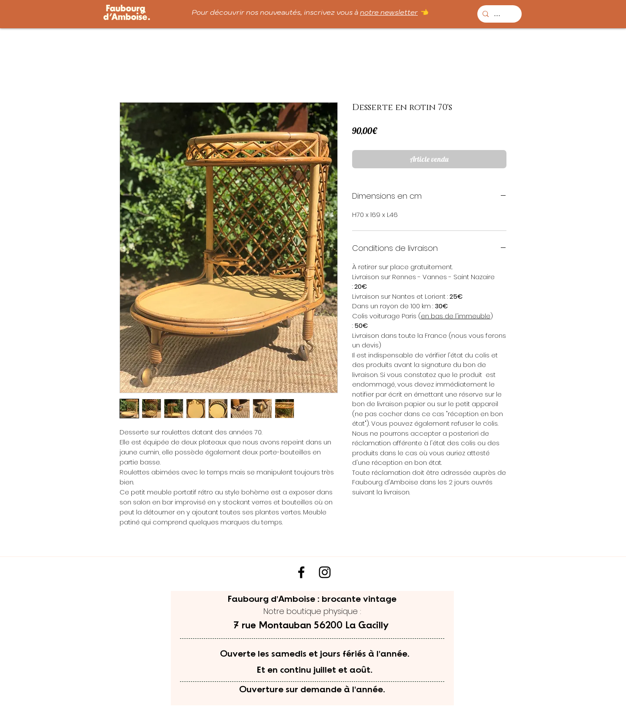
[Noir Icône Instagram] (325, 572)
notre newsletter (389, 12)
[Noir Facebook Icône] (301, 572)
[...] (498, 14)
